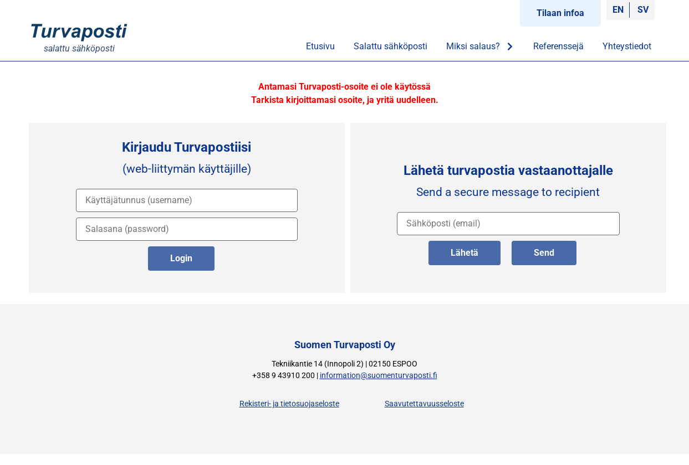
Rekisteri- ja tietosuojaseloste (289, 404)
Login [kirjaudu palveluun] (181, 258)
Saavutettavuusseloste (424, 404)
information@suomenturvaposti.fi (378, 375)
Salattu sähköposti (390, 46)
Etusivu (320, 46)
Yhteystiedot (627, 46)
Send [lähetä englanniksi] (544, 252)
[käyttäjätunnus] (187, 200)
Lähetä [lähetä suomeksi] (464, 252)
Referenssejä (558, 46)
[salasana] (187, 229)
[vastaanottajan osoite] (508, 223)
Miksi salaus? (480, 46)
